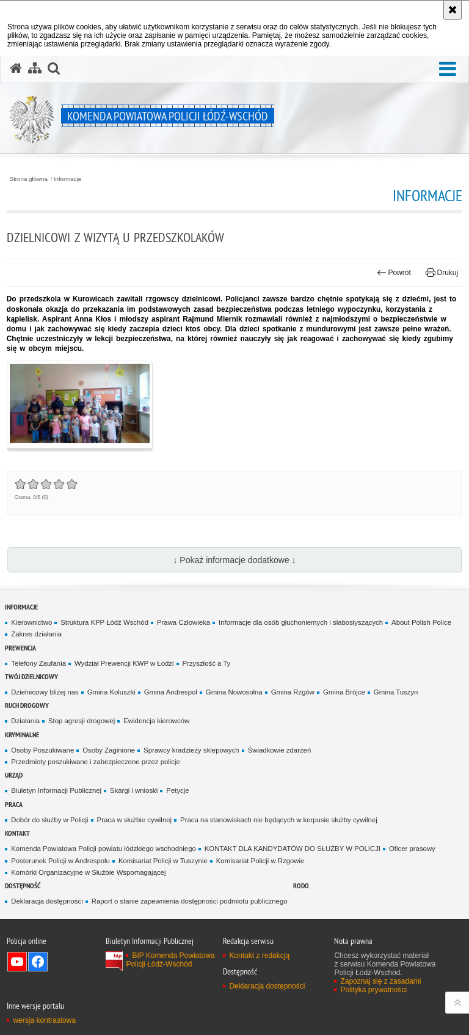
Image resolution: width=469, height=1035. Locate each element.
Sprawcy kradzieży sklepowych (191, 750)
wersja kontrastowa (44, 1020)
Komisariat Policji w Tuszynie (163, 860)
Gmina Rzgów (292, 692)
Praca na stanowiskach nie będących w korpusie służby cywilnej (278, 819)
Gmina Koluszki (111, 692)
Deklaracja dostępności (46, 901)
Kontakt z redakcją (259, 955)
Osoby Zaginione (108, 750)
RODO (301, 885)
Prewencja (20, 647)
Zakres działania (36, 634)
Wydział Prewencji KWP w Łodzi (124, 663)
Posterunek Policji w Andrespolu (60, 860)
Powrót (394, 273)
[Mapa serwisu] (35, 68)
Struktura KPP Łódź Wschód (104, 622)
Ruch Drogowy (27, 705)
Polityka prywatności (373, 989)
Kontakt (17, 833)
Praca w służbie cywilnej (134, 819)
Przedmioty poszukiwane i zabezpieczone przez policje (95, 761)
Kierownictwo (31, 622)
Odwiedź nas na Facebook (38, 961)
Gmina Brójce (344, 692)
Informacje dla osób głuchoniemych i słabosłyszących (301, 622)
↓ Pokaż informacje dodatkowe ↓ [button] (234, 560)
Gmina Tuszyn (396, 692)
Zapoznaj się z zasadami (380, 981)
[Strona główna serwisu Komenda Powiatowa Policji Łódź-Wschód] (16, 68)
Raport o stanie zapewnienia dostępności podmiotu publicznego (190, 901)
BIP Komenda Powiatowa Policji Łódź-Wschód (170, 959)
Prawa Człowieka (183, 622)
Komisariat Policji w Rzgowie (260, 860)
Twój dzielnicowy (31, 676)
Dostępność (22, 885)
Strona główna (29, 179)
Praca (14, 804)
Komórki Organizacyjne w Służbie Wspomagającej (88, 872)
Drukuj (442, 273)
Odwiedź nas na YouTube (17, 961)
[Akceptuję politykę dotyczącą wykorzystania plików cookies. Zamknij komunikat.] (452, 10)
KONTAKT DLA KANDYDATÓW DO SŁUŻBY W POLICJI (292, 848)
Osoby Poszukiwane (42, 750)
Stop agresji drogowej (81, 720)
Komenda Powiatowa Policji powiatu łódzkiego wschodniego (103, 848)
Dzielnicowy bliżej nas (44, 692)
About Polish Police (421, 622)
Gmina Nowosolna (234, 692)
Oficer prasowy (412, 848)
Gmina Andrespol (170, 692)
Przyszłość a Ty (207, 663)
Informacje (67, 179)
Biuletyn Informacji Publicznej (56, 790)
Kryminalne (22, 734)
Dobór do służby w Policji (49, 819)
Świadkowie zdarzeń (279, 750)
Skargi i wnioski (134, 790)
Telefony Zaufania (38, 663)
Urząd (14, 774)
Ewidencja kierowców (156, 720)
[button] (447, 69)
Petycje (177, 790)
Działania (25, 720)
